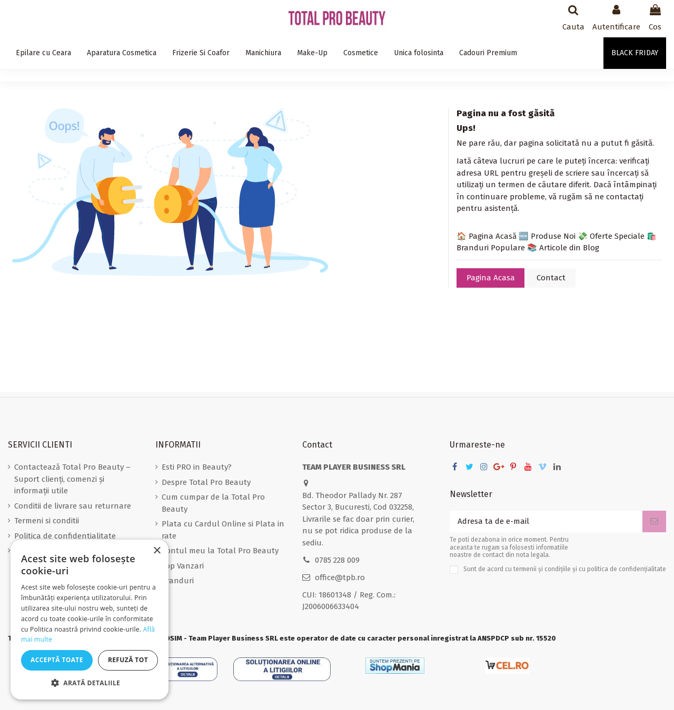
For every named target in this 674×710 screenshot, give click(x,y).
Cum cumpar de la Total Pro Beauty (213, 503)
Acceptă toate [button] (57, 659)
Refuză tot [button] (128, 659)
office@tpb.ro (340, 577)
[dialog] (89, 619)
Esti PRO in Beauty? (197, 467)
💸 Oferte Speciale (611, 236)
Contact (551, 277)
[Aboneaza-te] (654, 521)
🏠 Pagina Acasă (487, 236)
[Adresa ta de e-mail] (546, 521)
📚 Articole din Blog (563, 247)
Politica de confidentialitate (65, 536)
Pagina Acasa (491, 277)
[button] (89, 683)
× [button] (157, 551)
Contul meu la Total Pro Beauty (220, 550)
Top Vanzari (183, 566)
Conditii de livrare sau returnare (72, 506)
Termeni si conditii (46, 520)
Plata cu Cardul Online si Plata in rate (223, 530)
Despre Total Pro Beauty (206, 482)
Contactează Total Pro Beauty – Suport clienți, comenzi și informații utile (72, 478)
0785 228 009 (337, 560)
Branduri (178, 580)
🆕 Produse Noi (547, 236)
